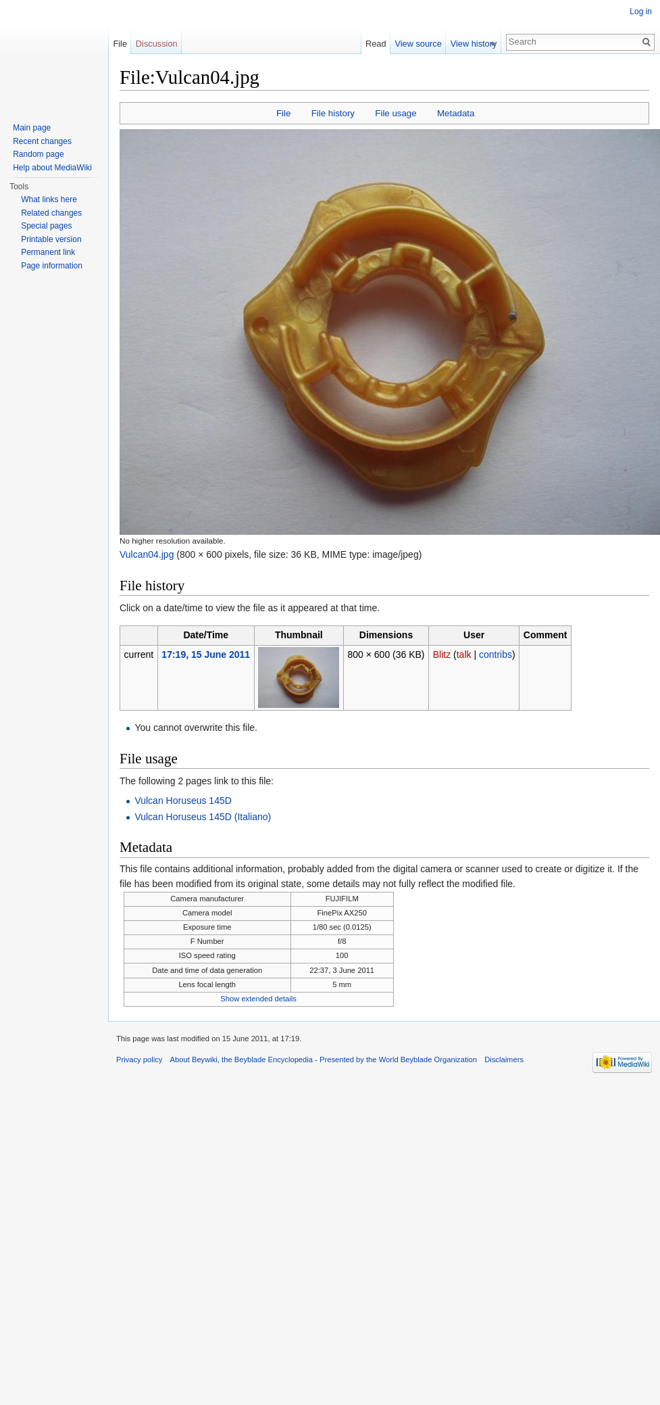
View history (478, 44)
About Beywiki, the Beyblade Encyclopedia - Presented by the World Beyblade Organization (323, 1059)
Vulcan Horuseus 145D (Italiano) (202, 816)
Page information (51, 265)
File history (333, 113)
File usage (395, 113)
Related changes (51, 213)
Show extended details (258, 999)
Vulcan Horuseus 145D (182, 800)
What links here (49, 199)
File (283, 113)
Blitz (442, 654)
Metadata (455, 113)
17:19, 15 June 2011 (205, 654)
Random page (38, 154)
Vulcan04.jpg (147, 554)
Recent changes (42, 141)
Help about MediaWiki (52, 167)
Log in (641, 11)
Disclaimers (504, 1059)
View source (422, 44)
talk (464, 654)
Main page (32, 128)
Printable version (51, 239)
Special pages (46, 226)
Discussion (157, 44)
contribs (495, 654)
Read (380, 44)
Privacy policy (139, 1059)
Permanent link (48, 252)
